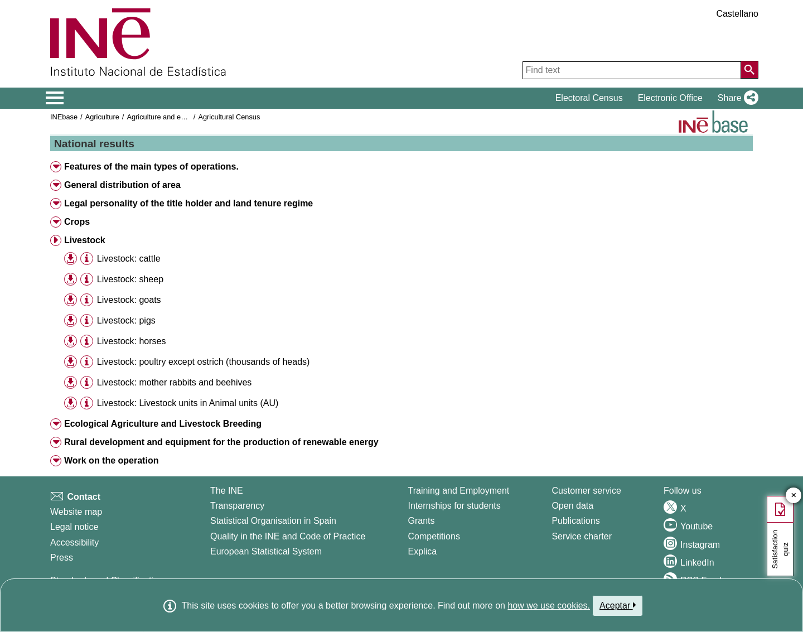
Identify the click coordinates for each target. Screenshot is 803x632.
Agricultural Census (229, 117)
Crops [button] (77, 221)
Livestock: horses (131, 341)
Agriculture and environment (171, 117)
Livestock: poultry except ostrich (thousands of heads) (203, 361)
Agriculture (102, 117)
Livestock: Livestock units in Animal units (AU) (187, 403)
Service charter (582, 536)
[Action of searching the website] (749, 70)
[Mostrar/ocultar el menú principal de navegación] (55, 98)
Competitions (434, 536)
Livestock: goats (129, 300)
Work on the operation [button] (111, 460)
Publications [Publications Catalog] (575, 520)
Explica (422, 551)
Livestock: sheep (130, 279)
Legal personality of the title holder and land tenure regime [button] (188, 203)
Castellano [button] (737, 13)
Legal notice (74, 527)
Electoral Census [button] (589, 98)
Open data (572, 505)
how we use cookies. (548, 605)
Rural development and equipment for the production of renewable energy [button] (221, 442)
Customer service (586, 490)
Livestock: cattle (129, 258)
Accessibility (74, 542)
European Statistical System (266, 551)
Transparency (237, 505)
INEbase (64, 117)
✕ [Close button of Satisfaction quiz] (794, 496)
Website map (76, 512)
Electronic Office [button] (670, 98)
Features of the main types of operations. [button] (151, 166)
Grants (421, 520)
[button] (735, 98)
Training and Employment (459, 490)
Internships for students (454, 505)
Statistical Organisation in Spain (273, 520)
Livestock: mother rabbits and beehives (174, 382)
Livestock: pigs (126, 320)
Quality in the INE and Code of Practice (287, 536)
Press (61, 557)
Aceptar (617, 605)
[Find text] (632, 70)
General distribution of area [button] (122, 185)
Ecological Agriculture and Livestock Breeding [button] (163, 423)
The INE (226, 490)
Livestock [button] (84, 240)
